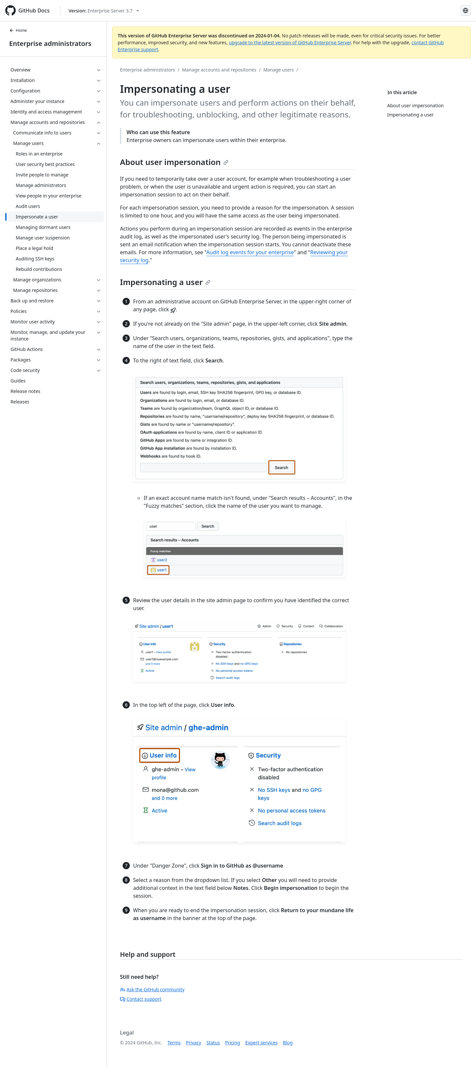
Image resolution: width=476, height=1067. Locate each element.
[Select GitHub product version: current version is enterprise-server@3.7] (104, 11)
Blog (288, 1042)
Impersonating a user (165, 282)
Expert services (261, 1042)
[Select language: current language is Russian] (465, 10)
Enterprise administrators (50, 43)
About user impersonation (174, 161)
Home (18, 30)
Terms (174, 1042)
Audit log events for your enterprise (250, 252)
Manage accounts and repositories (219, 70)
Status (213, 1042)
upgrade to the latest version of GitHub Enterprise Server (290, 42)
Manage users (278, 70)
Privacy (193, 1042)
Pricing (232, 1042)
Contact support (140, 999)
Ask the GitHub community (152, 989)
